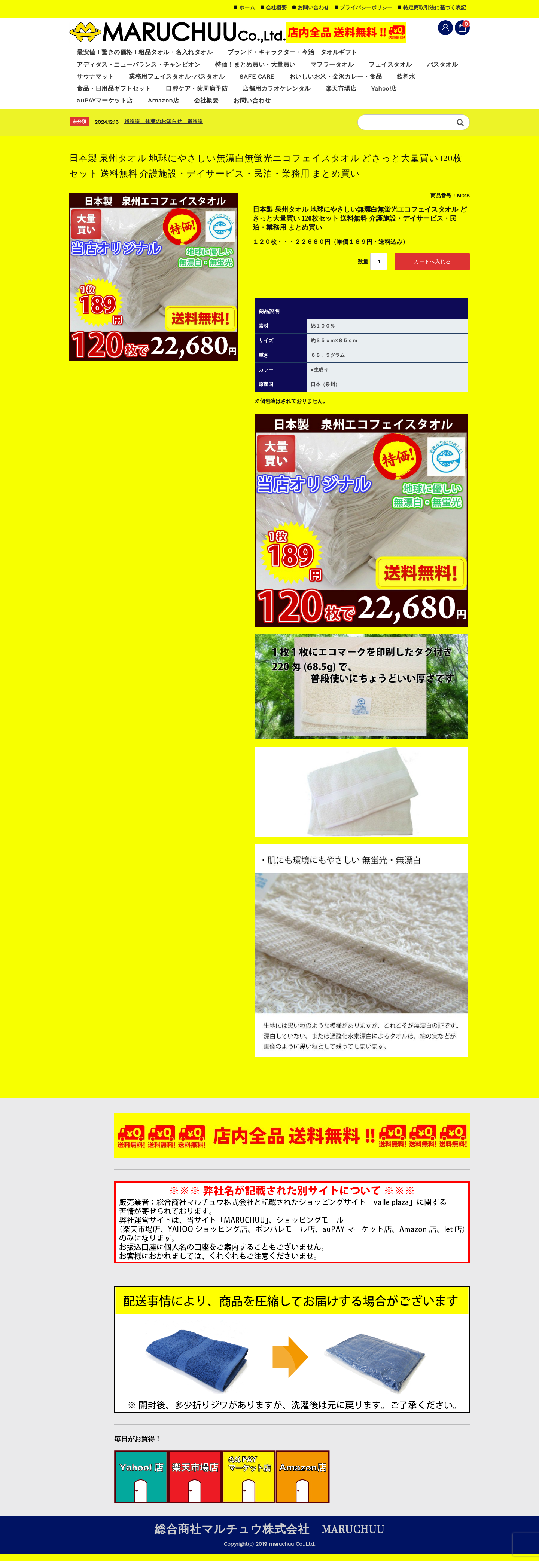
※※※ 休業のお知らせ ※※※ (163, 126)
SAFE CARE (318, 78)
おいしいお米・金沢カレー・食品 (402, 79)
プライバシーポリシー (366, 7)
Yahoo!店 (441, 92)
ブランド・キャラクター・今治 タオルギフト (307, 53)
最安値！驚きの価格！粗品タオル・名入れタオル (149, 53)
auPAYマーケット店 (106, 105)
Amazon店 (168, 105)
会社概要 (214, 105)
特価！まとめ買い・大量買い (267, 66)
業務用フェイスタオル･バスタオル (233, 79)
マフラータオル (349, 66)
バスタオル (93, 79)
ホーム (247, 7)
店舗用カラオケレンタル (326, 92)
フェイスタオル (411, 66)
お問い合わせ (263, 105)
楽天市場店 (394, 92)
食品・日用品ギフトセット (152, 92)
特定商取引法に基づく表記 (434, 7)
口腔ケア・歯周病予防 (241, 92)
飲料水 (87, 92)
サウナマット (145, 79)
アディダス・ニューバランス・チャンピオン (142, 66)
